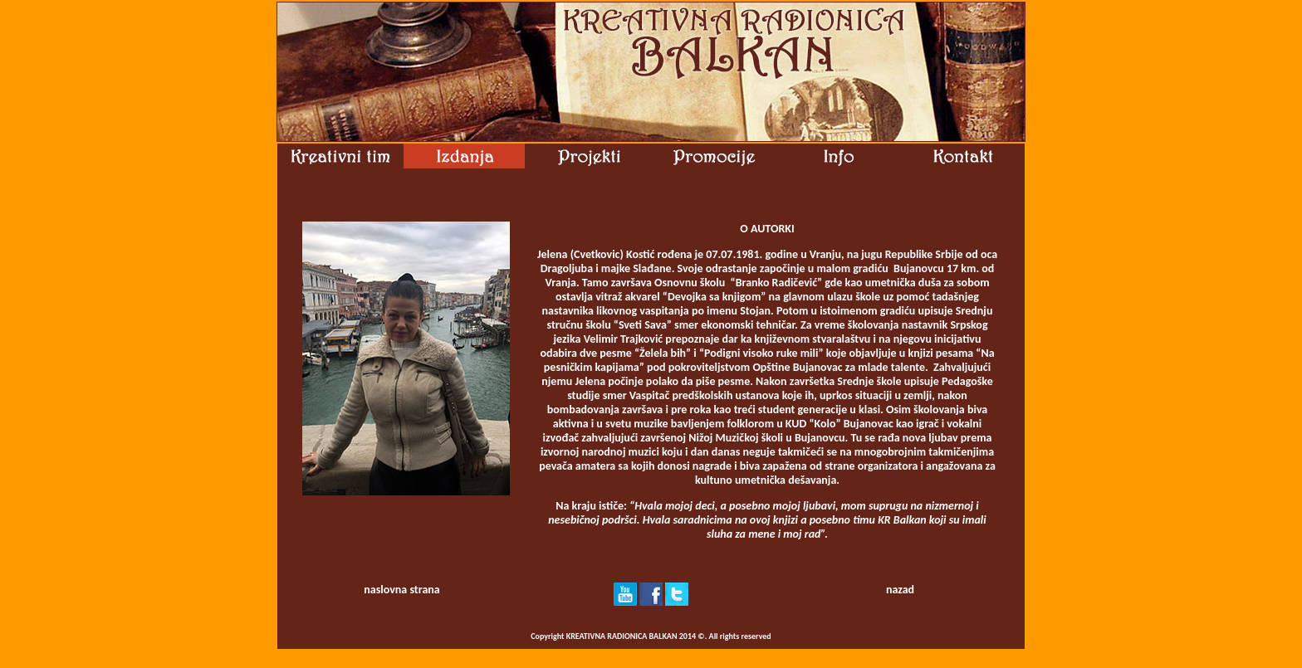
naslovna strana (401, 590)
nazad (900, 590)
